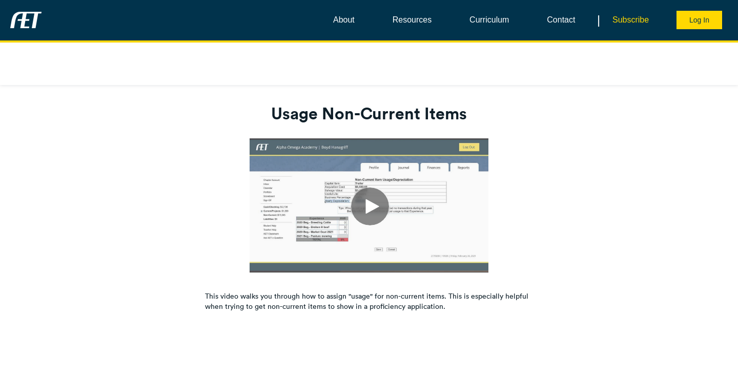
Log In (699, 20)
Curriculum (489, 19)
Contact (561, 19)
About (344, 19)
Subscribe (630, 19)
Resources (412, 19)
